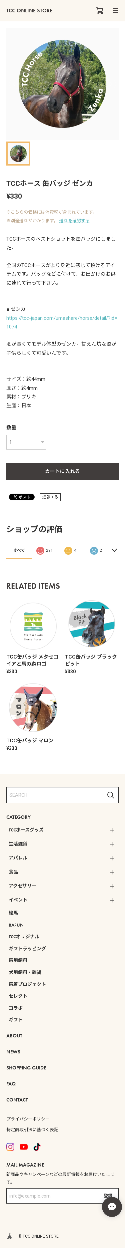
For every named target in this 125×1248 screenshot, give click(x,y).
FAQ (11, 1083)
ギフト (16, 1020)
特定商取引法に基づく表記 (32, 1129)
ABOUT (14, 1035)
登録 (108, 1196)
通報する (50, 497)
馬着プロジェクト (27, 984)
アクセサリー (22, 886)
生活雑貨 (18, 844)
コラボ (16, 1008)
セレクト (18, 996)
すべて (19, 550)
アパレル (18, 858)
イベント (18, 900)
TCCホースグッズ (26, 830)
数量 (11, 428)
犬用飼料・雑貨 (25, 972)
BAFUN (16, 925)
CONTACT (17, 1099)
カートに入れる (62, 471)
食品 (13, 872)
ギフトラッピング (27, 949)
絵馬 (13, 913)
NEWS (13, 1051)
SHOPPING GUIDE (26, 1067)
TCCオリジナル (24, 937)
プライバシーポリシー (28, 1118)
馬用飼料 (18, 960)
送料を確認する (74, 220)
